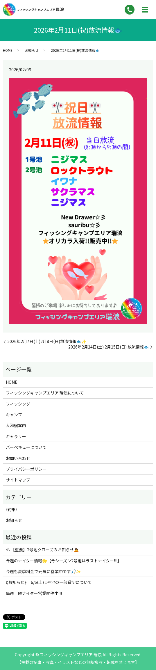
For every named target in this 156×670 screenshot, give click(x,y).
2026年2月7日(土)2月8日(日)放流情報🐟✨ (46, 341)
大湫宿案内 (16, 425)
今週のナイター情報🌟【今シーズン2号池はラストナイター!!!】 (63, 561)
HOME (7, 50)
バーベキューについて (26, 447)
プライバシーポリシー (26, 469)
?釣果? (11, 509)
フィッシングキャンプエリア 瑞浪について (45, 393)
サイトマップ (18, 480)
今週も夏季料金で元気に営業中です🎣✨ (43, 571)
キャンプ (14, 414)
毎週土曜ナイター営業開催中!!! (34, 593)
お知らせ (32, 50)
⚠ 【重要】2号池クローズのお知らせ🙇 (42, 549)
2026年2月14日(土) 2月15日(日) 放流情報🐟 (108, 347)
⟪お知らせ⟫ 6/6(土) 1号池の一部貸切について (49, 582)
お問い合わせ (18, 458)
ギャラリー (16, 436)
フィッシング (18, 404)
